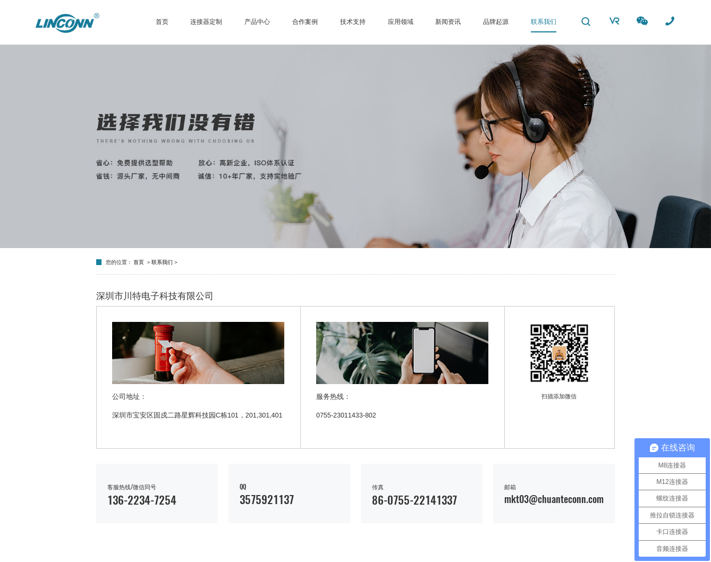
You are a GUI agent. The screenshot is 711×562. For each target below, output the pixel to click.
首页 (162, 21)
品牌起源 (496, 21)
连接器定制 (206, 21)
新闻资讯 (448, 21)
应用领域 (400, 21)
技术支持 (353, 21)
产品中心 (257, 21)
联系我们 (543, 21)
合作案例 (305, 21)
